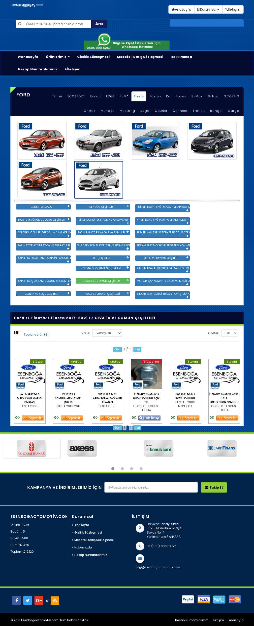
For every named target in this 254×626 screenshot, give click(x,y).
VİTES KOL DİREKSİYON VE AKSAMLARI (103, 221)
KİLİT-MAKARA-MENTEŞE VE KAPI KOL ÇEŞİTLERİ (163, 269)
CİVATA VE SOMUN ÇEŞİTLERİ (105, 281)
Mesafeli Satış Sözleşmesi (140, 56)
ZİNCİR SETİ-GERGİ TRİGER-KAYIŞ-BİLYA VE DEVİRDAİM (163, 295)
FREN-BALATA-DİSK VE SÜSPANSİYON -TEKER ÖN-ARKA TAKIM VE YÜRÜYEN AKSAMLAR (163, 246)
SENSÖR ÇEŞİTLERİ (109, 207)
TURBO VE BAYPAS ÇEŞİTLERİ (165, 258)
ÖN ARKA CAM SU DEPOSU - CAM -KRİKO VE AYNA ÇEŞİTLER (44, 233)
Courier (161, 111)
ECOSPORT (76, 96)
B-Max (197, 96)
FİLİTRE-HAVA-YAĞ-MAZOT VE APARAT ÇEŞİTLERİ (163, 208)
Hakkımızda (181, 56)
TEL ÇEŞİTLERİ (111, 258)
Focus (181, 96)
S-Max (213, 96)
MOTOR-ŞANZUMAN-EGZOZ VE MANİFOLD (163, 282)
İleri (137, 349)
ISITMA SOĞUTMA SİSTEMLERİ (105, 268)
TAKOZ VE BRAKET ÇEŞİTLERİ (106, 294)
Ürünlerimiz (58, 56)
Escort (95, 96)
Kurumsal (208, 9)
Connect (180, 111)
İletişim (72, 69)
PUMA (124, 96)
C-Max (89, 111)
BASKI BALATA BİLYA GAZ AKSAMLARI (103, 232)
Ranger (216, 111)
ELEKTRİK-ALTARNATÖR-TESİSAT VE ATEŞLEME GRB (163, 233)
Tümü (57, 96)
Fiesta (139, 96)
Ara (99, 24)
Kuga (145, 111)
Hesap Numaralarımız (37, 69)
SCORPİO (231, 96)
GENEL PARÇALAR (50, 207)
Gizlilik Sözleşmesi (93, 56)
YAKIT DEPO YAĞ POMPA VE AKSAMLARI (163, 221)
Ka (168, 96)
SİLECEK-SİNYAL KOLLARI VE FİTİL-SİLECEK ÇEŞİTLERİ (103, 246)
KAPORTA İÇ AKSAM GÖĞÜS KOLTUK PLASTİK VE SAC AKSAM (44, 282)
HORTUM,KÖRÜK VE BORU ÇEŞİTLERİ (43, 220)
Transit (199, 111)
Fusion (155, 96)
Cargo (233, 111)
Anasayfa (28, 56)
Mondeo (108, 111)
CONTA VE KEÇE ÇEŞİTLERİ (47, 294)
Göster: (213, 333)
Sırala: (85, 333)
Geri (117, 349)
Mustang (127, 111)
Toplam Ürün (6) (36, 335)
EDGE (110, 96)
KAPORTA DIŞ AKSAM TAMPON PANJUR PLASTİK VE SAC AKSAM (44, 259)
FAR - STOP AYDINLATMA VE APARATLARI (44, 246)
